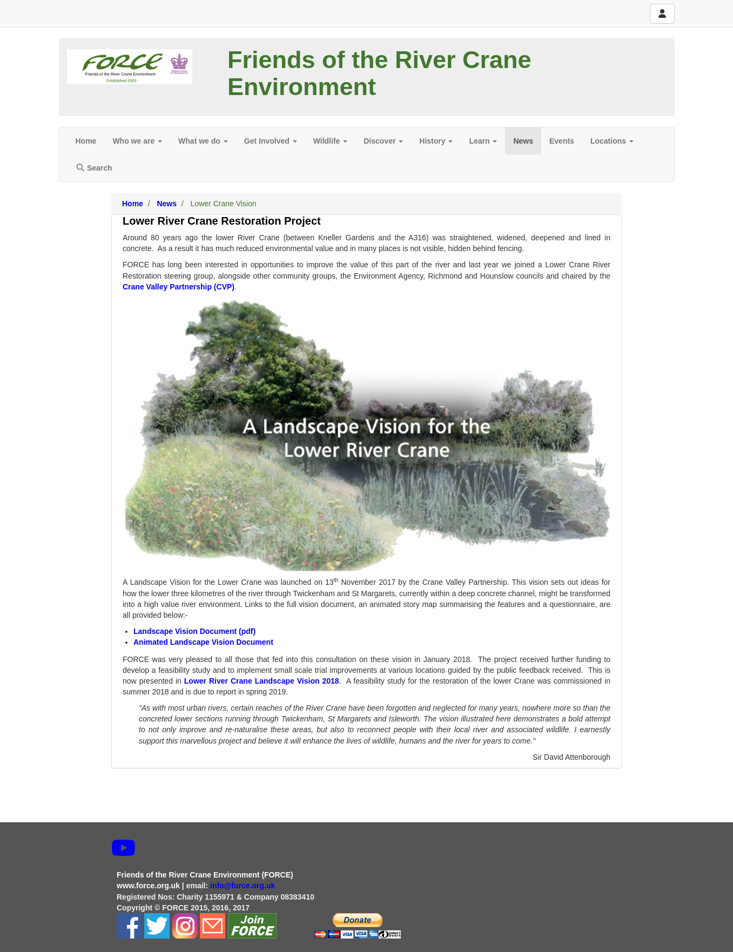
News (523, 141)
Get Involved (270, 141)
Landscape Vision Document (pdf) (194, 631)
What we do (203, 141)
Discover (383, 141)
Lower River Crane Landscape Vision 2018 (261, 681)
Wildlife (330, 141)
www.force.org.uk (148, 885)
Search (94, 168)
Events (561, 141)
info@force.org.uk (243, 885)
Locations (612, 141)
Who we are (137, 141)
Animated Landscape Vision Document (203, 642)
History (436, 141)
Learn (483, 141)
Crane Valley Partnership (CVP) (178, 286)
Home (86, 141)
